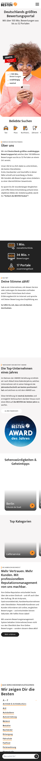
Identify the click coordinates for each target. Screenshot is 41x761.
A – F (20, 713)
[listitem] (14, 716)
